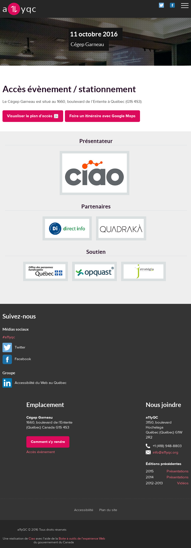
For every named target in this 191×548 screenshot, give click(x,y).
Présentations (178, 471)
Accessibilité (83, 510)
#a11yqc (8, 337)
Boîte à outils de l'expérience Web (82, 539)
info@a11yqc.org (165, 452)
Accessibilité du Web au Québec (47, 382)
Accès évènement (40, 452)
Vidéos (183, 483)
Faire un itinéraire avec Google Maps (102, 116)
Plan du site (108, 510)
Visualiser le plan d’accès (32, 116)
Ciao (32, 539)
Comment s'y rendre (48, 441)
